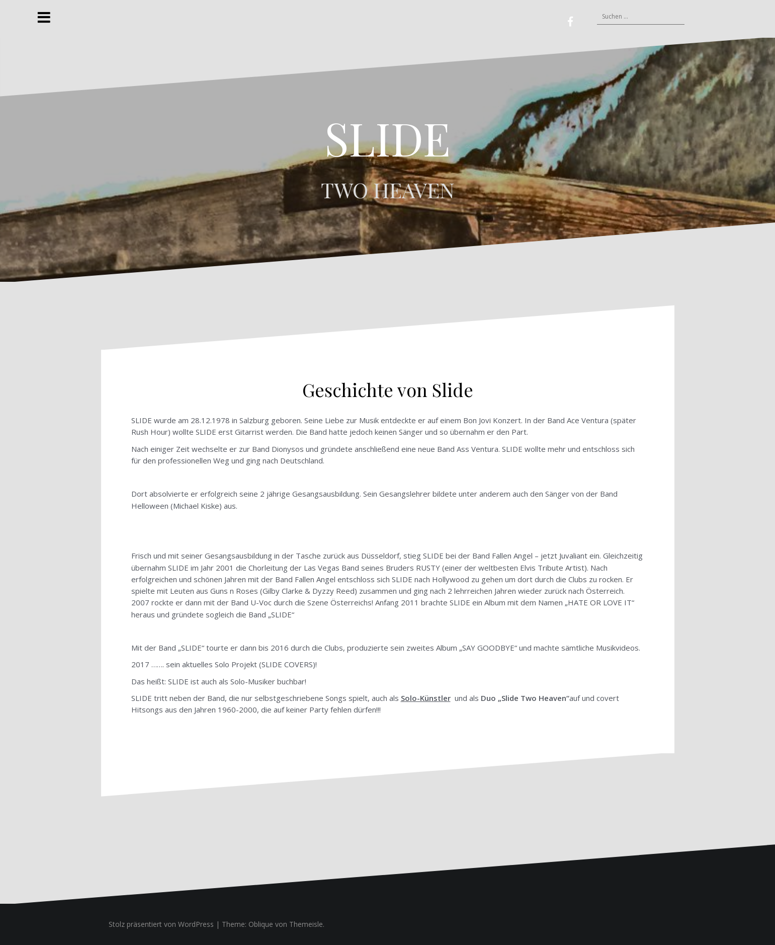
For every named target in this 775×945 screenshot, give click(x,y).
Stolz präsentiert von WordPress (161, 924)
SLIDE (387, 138)
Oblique (260, 924)
